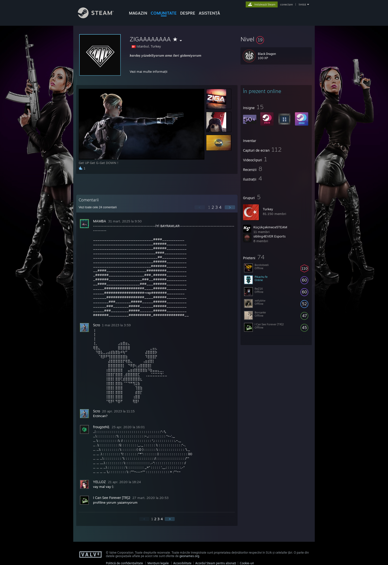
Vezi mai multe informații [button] (148, 71)
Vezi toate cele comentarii (98, 207)
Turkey (268, 209)
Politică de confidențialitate (124, 563)
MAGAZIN (138, 13)
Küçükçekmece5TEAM (270, 227)
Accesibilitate (182, 563)
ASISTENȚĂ (209, 13)
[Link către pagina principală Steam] (99, 17)
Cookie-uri (247, 563)
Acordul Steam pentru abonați (215, 563)
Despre (187, 13)
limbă (302, 4)
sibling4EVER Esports (269, 236)
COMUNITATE (164, 13)
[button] (276, 39)
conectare (286, 4)
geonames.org (189, 556)
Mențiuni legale (158, 563)
